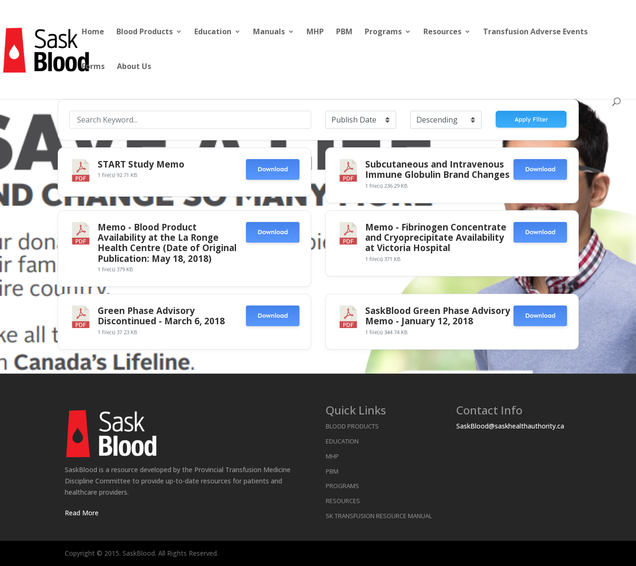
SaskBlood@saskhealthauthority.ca (510, 425)
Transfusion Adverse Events (535, 32)
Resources (442, 32)
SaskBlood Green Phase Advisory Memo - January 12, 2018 (437, 316)
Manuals (269, 32)
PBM (344, 32)
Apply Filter (531, 119)
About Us (134, 67)
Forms (93, 67)
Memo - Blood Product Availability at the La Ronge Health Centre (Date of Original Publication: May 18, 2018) (167, 242)
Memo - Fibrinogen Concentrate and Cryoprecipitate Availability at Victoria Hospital (435, 237)
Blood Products (144, 32)
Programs (383, 32)
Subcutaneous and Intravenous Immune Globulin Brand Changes (437, 169)
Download (272, 169)
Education (212, 32)
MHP (315, 32)
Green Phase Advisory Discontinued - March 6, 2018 (161, 316)
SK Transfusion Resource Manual (379, 516)
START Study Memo (141, 164)
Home (93, 32)
